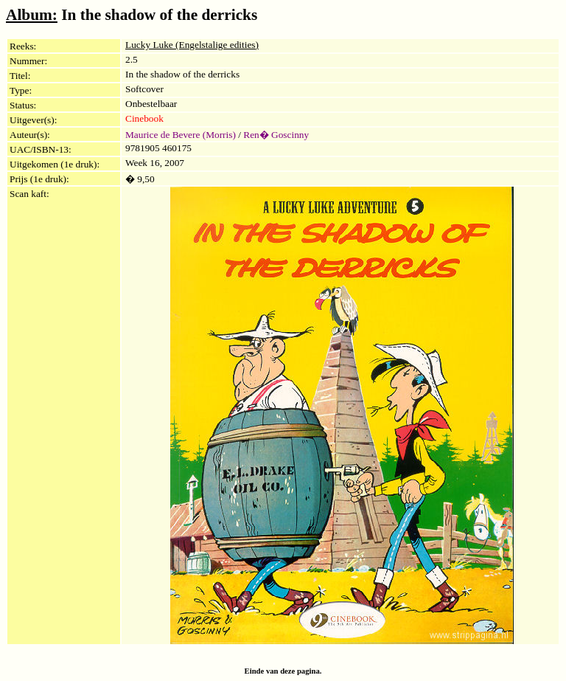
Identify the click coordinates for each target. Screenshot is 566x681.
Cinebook (144, 118)
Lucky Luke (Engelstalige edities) (192, 44)
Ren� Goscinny (276, 134)
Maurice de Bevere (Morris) (180, 134)
